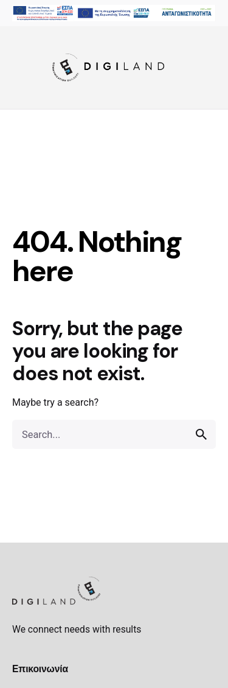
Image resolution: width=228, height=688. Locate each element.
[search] (201, 434)
